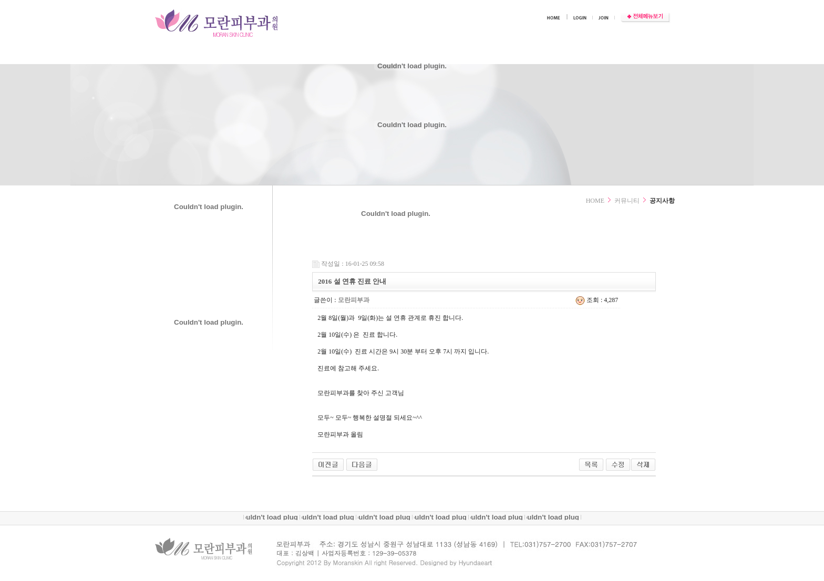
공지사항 (662, 200)
